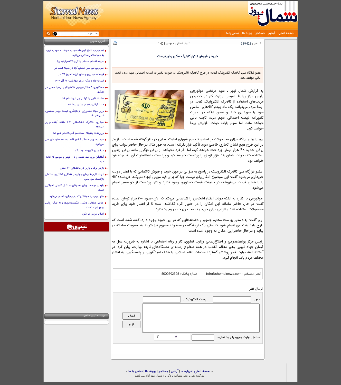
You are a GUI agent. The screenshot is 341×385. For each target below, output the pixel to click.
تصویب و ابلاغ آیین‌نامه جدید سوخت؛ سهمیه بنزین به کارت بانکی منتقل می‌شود (74, 53)
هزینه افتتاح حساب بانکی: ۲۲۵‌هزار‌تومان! (80, 61)
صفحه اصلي (286, 33)
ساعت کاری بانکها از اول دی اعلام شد (83, 98)
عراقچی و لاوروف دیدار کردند (88, 150)
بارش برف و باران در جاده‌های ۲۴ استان (82, 168)
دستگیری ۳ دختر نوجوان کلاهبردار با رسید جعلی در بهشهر (74, 89)
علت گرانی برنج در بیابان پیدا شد (86, 105)
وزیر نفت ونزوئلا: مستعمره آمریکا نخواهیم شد (78, 133)
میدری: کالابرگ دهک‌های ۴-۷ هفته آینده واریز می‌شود (74, 124)
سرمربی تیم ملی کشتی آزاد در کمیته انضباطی (79, 68)
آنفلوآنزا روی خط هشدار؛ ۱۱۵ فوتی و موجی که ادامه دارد (74, 159)
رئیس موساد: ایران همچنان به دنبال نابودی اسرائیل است (74, 187)
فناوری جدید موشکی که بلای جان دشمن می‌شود (76, 196)
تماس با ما (232, 33)
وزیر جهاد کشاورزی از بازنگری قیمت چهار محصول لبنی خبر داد (74, 113)
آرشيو (271, 33)
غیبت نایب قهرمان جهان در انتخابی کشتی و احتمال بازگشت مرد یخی (74, 176)
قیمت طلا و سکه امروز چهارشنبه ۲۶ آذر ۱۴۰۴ (79, 81)
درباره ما (186, 371)
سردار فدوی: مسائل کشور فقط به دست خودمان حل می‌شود (74, 142)
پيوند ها (246, 33)
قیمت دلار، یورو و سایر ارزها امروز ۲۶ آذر (81, 74)
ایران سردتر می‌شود (93, 214)
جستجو (260, 33)
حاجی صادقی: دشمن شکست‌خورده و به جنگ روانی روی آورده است (74, 205)
